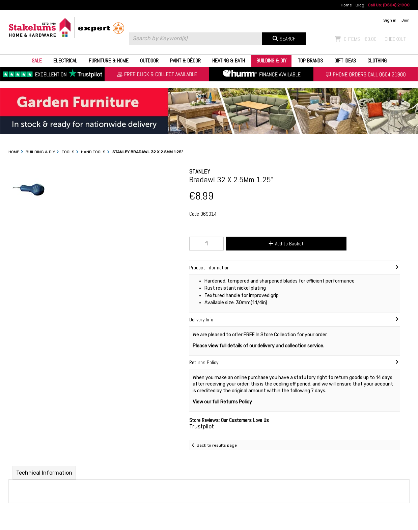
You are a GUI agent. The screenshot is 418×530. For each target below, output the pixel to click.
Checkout (395, 39)
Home (346, 5)
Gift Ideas (345, 60)
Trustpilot (201, 426)
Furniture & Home (109, 60)
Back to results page (217, 445)
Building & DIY (271, 60)
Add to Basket (286, 243)
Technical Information (44, 473)
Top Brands (310, 60)
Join (405, 20)
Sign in (389, 20)
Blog (360, 5)
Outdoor (149, 60)
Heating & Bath (228, 60)
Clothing (377, 60)
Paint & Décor (185, 60)
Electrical (65, 60)
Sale (37, 60)
